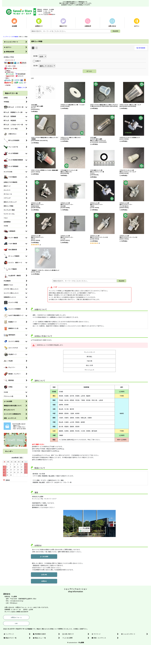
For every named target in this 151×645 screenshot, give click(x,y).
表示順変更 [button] (141, 48)
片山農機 (81, 642)
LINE (16, 623)
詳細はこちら (22, 87)
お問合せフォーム (16, 617)
